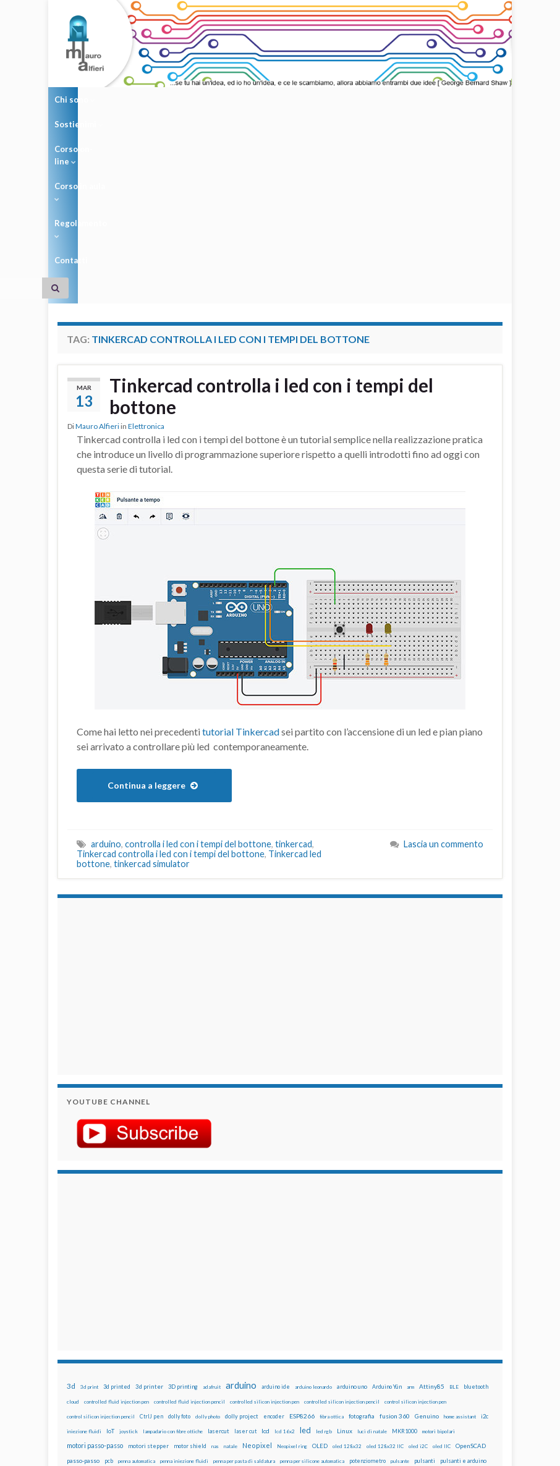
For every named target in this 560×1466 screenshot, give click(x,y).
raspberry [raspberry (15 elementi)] (93, 1316)
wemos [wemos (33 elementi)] (373, 1330)
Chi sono (74, 99)
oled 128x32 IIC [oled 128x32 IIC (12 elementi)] (385, 1287)
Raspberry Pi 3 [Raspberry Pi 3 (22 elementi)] (176, 1316)
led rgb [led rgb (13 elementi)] (324, 1272)
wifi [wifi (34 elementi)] (393, 1330)
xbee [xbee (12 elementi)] (462, 1331)
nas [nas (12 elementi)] (215, 1287)
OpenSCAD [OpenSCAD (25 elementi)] (471, 1286)
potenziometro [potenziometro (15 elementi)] (367, 1301)
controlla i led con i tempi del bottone (198, 684)
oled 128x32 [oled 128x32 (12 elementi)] (347, 1287)
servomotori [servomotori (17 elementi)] (385, 1316)
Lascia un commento (443, 684)
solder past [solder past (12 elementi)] (441, 1316)
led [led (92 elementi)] (305, 1271)
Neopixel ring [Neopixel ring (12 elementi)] (292, 1287)
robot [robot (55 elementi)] (257, 1315)
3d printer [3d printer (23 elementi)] (149, 1227)
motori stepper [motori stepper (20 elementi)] (148, 1286)
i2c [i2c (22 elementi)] (484, 1256)
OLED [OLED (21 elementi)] (320, 1286)
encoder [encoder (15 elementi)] (273, 1256)
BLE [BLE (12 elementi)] (454, 1227)
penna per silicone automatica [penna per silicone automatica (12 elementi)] (312, 1302)
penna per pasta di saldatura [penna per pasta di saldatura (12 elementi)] (244, 1302)
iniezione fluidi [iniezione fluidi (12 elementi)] (84, 1272)
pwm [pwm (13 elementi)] (71, 1316)
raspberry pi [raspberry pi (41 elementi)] (131, 1315)
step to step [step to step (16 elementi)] (224, 1331)
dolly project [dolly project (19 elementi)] (241, 1256)
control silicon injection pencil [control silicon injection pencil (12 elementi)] (101, 1257)
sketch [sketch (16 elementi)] (415, 1316)
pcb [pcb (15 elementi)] (108, 1301)
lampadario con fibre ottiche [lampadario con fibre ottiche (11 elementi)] (173, 1272)
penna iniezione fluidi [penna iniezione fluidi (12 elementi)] (184, 1302)
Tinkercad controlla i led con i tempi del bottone (273, 236)
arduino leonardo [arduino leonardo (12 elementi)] (313, 1227)
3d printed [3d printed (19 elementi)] (116, 1227)
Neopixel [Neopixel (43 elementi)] (257, 1286)
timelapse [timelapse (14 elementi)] (292, 1331)
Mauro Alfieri (97, 266)
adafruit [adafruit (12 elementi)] (212, 1227)
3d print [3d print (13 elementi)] (89, 1227)
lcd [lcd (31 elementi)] (265, 1271)
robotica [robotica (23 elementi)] (281, 1316)
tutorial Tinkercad (240, 572)
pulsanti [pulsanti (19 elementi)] (424, 1301)
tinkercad (293, 684)
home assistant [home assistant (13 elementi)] (460, 1257)
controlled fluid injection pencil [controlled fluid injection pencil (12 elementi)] (189, 1242)
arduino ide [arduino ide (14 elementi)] (275, 1227)
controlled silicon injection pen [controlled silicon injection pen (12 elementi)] (264, 1242)
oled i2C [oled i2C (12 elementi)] (418, 1287)
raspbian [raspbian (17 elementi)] (212, 1316)
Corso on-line (200, 99)
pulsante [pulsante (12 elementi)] (400, 1302)
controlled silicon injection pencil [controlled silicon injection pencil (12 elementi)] (342, 1242)
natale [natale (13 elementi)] (230, 1287)
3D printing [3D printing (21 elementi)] (183, 1227)
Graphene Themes (161, 1450)
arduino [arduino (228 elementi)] (241, 1226)
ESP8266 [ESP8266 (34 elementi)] (302, 1256)
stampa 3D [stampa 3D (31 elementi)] (120, 1330)
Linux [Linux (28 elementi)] (344, 1271)
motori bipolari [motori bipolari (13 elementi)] (438, 1272)
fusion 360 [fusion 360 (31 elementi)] (395, 1256)
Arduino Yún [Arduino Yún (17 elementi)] (387, 1227)
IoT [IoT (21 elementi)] (110, 1271)
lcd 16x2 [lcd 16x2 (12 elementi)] (284, 1272)
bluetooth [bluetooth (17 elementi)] (476, 1227)
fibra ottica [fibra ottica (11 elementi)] (332, 1257)
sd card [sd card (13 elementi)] (333, 1316)
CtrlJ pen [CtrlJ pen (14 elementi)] (151, 1257)
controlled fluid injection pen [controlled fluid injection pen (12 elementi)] (116, 1242)
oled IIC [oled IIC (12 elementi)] (442, 1287)
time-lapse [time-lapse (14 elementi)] (259, 1331)
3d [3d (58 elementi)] (71, 1226)
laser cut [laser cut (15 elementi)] (245, 1271)
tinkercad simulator (152, 704)
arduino (106, 684)
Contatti (402, 99)
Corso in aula (271, 99)
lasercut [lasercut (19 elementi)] (218, 1271)
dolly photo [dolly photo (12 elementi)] (207, 1257)
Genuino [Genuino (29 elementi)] (427, 1256)
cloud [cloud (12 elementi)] (73, 1242)
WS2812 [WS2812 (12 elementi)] (414, 1331)
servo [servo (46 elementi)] (355, 1315)
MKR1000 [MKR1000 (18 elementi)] (404, 1271)
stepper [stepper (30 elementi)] (191, 1330)
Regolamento (343, 99)
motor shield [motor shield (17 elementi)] (190, 1286)
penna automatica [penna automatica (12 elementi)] (136, 1302)
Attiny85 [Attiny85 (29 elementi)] (431, 1227)
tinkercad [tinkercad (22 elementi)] (323, 1331)
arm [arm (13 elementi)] (410, 1227)
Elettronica (146, 266)
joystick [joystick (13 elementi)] (128, 1272)
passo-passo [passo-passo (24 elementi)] (83, 1301)
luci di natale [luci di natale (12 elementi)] (372, 1272)
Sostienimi (132, 99)
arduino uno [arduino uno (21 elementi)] (352, 1227)
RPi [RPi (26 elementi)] (302, 1316)
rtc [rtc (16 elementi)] (316, 1316)
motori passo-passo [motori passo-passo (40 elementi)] (95, 1286)
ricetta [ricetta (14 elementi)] (235, 1316)
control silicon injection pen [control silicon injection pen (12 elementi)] (415, 1242)
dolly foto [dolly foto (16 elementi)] (179, 1256)
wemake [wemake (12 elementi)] (349, 1331)
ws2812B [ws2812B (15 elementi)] (440, 1331)
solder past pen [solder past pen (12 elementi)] (83, 1331)
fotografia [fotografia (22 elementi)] (362, 1256)
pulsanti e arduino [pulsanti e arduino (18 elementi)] (463, 1301)
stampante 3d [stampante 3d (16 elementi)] (158, 1331)
